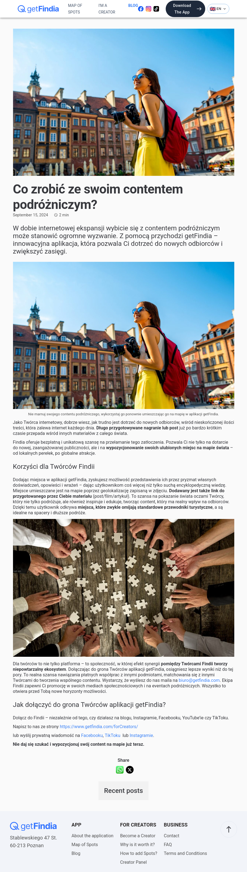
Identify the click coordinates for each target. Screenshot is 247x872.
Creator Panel (133, 862)
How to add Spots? (138, 853)
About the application (93, 835)
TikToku (112, 735)
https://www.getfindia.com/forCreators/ (99, 726)
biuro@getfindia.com (199, 680)
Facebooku (92, 735)
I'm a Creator (106, 8)
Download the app (187, 8)
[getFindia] (38, 8)
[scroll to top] (228, 829)
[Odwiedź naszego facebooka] (141, 9)
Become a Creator (137, 835)
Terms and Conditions (185, 853)
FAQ (168, 844)
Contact (171, 835)
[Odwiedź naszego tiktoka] (156, 9)
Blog (133, 5)
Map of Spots (75, 8)
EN (218, 9)
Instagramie (141, 735)
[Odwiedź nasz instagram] (148, 9)
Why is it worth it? (137, 844)
